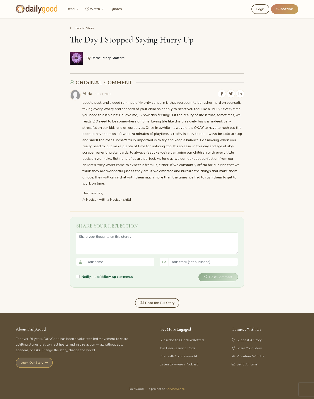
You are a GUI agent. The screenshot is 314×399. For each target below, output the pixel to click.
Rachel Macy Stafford (108, 58)
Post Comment (218, 276)
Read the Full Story (157, 302)
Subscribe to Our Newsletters (182, 340)
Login (260, 9)
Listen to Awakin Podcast (179, 364)
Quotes (116, 9)
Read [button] (71, 9)
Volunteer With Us (248, 356)
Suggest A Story (247, 340)
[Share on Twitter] (232, 93)
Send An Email (245, 364)
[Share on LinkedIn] (240, 93)
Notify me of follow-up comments (107, 276)
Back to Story (82, 28)
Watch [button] (93, 9)
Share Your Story (247, 348)
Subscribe (284, 9)
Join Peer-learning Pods (177, 348)
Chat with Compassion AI (178, 356)
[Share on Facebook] (223, 93)
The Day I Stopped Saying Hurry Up (132, 39)
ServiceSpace (175, 388)
